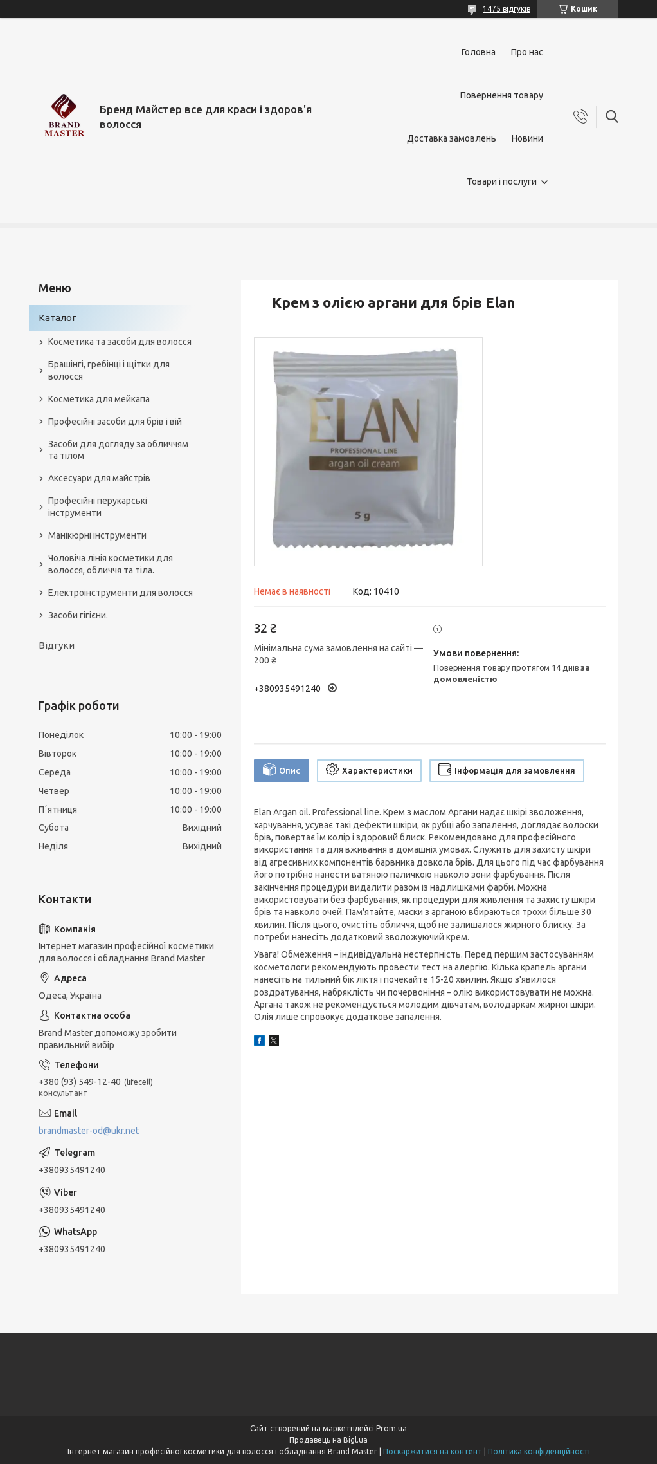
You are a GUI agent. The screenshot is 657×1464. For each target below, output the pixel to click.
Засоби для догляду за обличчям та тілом (118, 450)
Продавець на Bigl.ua (328, 1440)
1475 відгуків (506, 9)
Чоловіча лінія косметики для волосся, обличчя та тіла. (110, 564)
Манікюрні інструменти (97, 535)
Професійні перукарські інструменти (97, 507)
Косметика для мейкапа (99, 399)
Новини (527, 138)
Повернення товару (501, 95)
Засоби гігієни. (78, 615)
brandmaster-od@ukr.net (89, 1131)
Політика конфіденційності (539, 1451)
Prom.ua (391, 1428)
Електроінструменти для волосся (120, 593)
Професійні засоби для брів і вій (115, 421)
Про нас (527, 52)
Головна (479, 52)
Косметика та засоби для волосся (120, 342)
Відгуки (57, 645)
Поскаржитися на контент (432, 1451)
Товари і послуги (502, 181)
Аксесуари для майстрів (99, 478)
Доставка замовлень (451, 138)
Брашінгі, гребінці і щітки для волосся (109, 370)
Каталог (57, 317)
